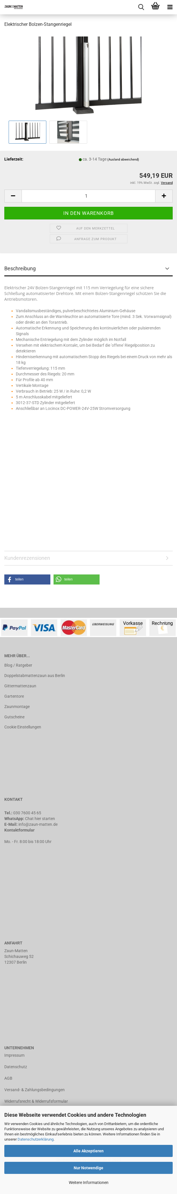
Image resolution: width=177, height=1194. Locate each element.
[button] (27, 579)
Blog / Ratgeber (18, 665)
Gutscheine (14, 717)
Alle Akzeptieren (88, 1151)
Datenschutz (15, 1066)
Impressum (14, 1055)
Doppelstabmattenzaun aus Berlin (34, 675)
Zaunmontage (17, 706)
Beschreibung (20, 268)
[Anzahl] (88, 196)
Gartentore (14, 696)
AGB (8, 1078)
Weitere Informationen (89, 1182)
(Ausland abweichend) (123, 159)
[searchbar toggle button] (141, 7)
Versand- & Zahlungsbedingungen (34, 1089)
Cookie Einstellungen (22, 727)
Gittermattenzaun (20, 686)
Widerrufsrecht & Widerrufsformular (36, 1101)
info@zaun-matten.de (38, 824)
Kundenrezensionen (27, 558)
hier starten (45, 818)
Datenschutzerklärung (36, 1139)
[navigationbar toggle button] (170, 7)
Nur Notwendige (88, 1168)
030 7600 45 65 (27, 813)
